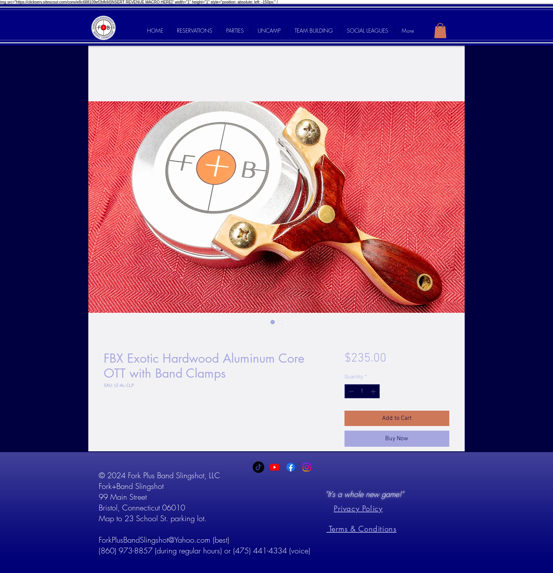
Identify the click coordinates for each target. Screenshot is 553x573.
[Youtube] (274, 467)
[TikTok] (258, 467)
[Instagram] (307, 467)
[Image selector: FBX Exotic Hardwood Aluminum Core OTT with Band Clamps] (272, 322)
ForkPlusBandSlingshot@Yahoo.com (154, 540)
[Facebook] (290, 467)
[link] (440, 30)
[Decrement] (350, 391)
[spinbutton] (362, 391)
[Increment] (374, 391)
